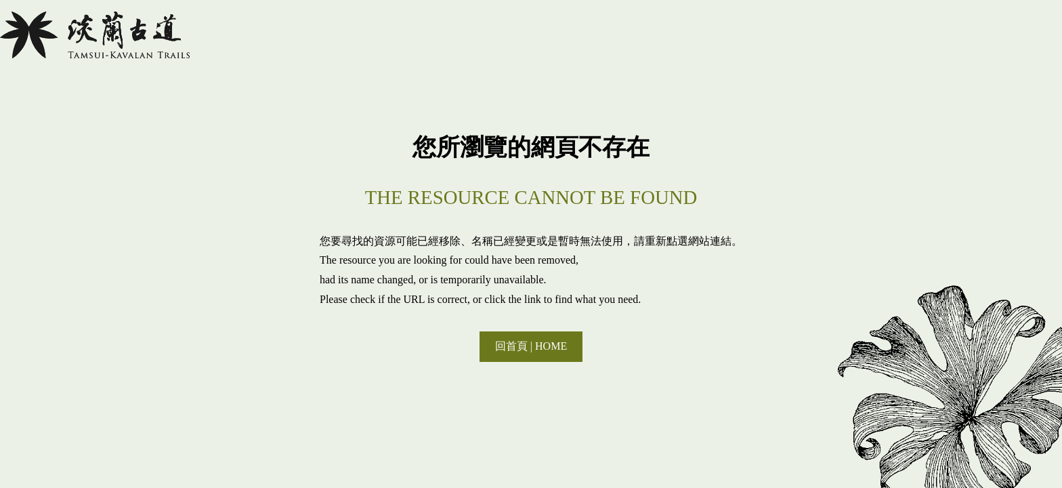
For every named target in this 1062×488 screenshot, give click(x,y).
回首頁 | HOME (531, 346)
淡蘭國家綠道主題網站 (95, 35)
